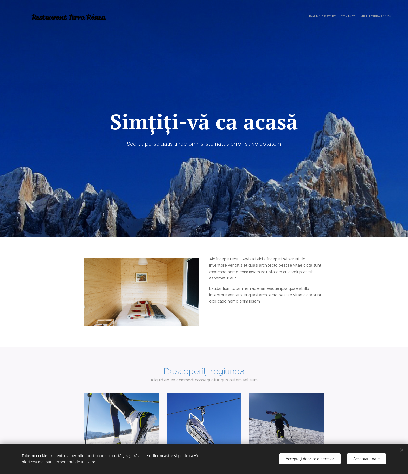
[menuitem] (382, 16)
